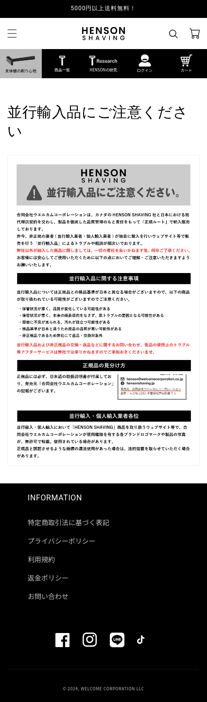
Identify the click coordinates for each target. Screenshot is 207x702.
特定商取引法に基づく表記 (68, 522)
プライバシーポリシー (62, 541)
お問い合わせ (48, 596)
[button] (12, 33)
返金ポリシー (48, 577)
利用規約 (41, 559)
